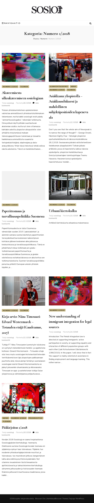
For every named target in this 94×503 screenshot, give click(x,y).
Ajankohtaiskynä (59, 86)
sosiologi (10, 103)
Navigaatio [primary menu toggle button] (11, 23)
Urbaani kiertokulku (63, 210)
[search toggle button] (90, 23)
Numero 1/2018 (10, 87)
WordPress (80, 498)
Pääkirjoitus (35, 418)
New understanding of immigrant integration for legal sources (70, 321)
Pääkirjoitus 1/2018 (14, 427)
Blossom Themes (61, 498)
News (73, 86)
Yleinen (24, 87)
